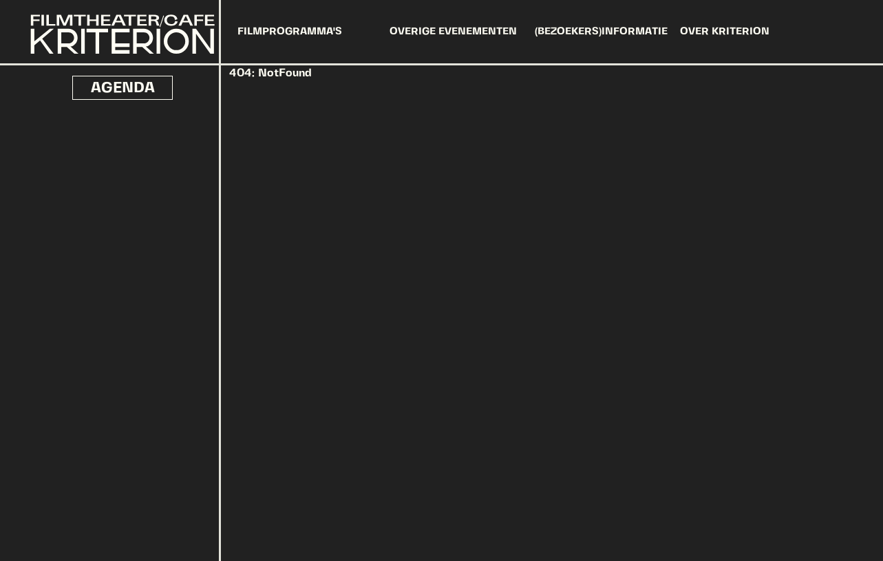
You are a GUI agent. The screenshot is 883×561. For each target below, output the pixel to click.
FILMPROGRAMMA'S (289, 31)
